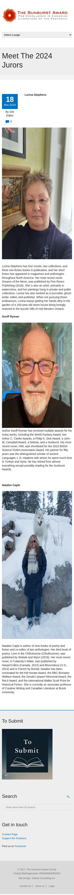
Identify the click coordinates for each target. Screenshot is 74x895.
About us (40, 886)
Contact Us (25, 886)
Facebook (20, 846)
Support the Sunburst (14, 838)
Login (51, 886)
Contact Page (10, 834)
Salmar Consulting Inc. (44, 878)
